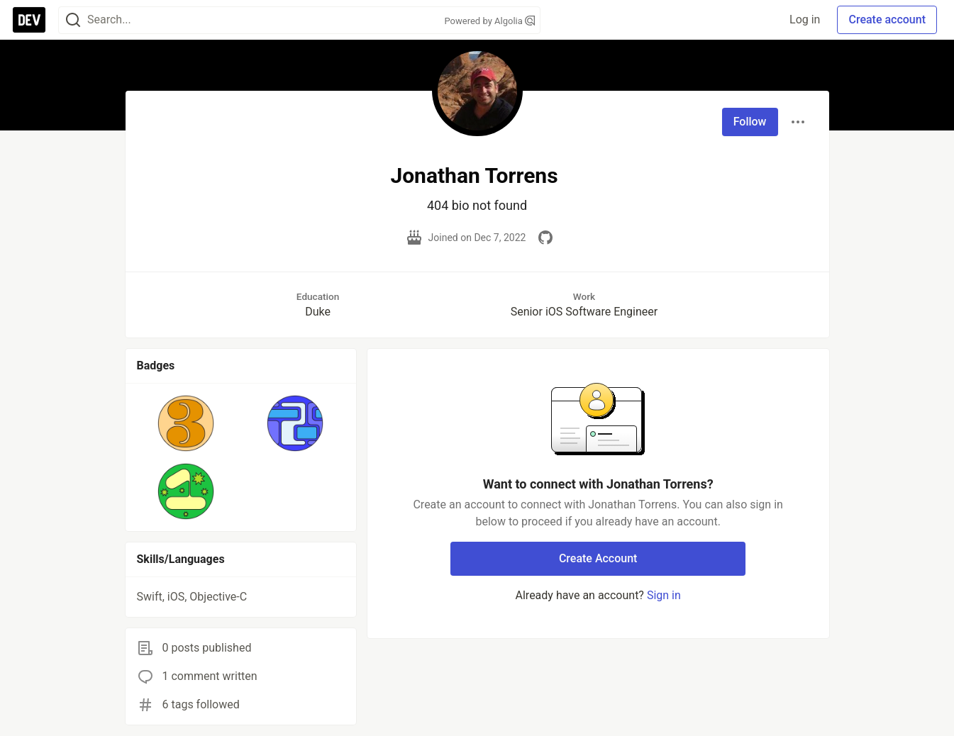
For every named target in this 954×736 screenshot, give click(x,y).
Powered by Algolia (489, 21)
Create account (887, 19)
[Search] (73, 20)
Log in (804, 19)
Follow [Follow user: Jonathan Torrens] (750, 121)
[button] (186, 423)
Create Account (598, 558)
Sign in (664, 595)
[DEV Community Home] (29, 20)
